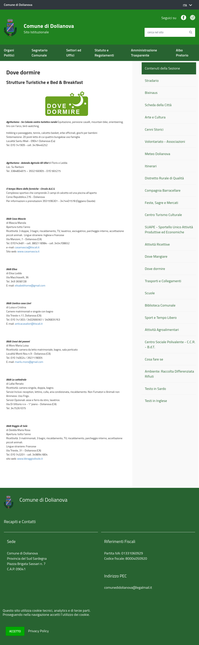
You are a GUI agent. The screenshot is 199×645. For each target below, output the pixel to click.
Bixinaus (151, 92)
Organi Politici (9, 53)
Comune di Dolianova (49, 28)
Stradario (152, 80)
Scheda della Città (158, 105)
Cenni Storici (154, 129)
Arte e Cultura (155, 117)
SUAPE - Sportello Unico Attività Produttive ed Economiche (169, 229)
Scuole (150, 293)
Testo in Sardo (155, 388)
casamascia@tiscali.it (27, 247)
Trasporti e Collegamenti (163, 281)
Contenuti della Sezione (162, 68)
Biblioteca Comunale (160, 305)
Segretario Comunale (40, 53)
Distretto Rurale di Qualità (164, 178)
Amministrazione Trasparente (144, 53)
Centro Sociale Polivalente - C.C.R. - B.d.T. (170, 344)
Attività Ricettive (157, 244)
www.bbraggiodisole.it (30, 458)
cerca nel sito (155, 32)
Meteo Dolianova (157, 153)
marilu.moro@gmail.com (29, 362)
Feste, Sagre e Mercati (161, 202)
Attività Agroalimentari (162, 329)
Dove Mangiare (156, 256)
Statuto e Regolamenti (104, 53)
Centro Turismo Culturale (163, 214)
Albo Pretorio (182, 53)
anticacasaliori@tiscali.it (29, 324)
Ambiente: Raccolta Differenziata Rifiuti (169, 374)
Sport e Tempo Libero (161, 317)
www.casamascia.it (28, 251)
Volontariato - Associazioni (165, 141)
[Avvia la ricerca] (190, 32)
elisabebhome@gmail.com (30, 285)
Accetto (15, 631)
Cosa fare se (154, 359)
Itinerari (150, 166)
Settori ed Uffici (73, 53)
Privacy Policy (38, 631)
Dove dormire (155, 268)
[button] (187, 5)
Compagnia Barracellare (162, 190)
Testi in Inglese (156, 400)
